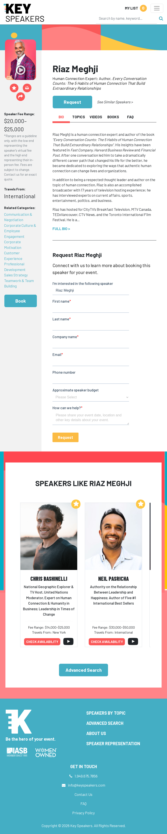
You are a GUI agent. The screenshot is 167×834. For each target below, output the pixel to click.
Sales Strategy (16, 275)
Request (72, 102)
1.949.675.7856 (86, 776)
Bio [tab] (61, 117)
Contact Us (83, 794)
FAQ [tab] (130, 117)
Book (20, 300)
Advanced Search (83, 670)
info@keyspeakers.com (86, 785)
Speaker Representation (113, 743)
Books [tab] (113, 117)
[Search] (126, 18)
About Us (96, 733)
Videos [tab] (96, 117)
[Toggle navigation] (157, 8)
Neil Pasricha (113, 578)
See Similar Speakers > (115, 102)
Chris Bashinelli (48, 578)
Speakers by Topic (106, 713)
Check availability (42, 642)
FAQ (83, 803)
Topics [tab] (78, 117)
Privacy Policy (83, 813)
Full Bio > (61, 228)
